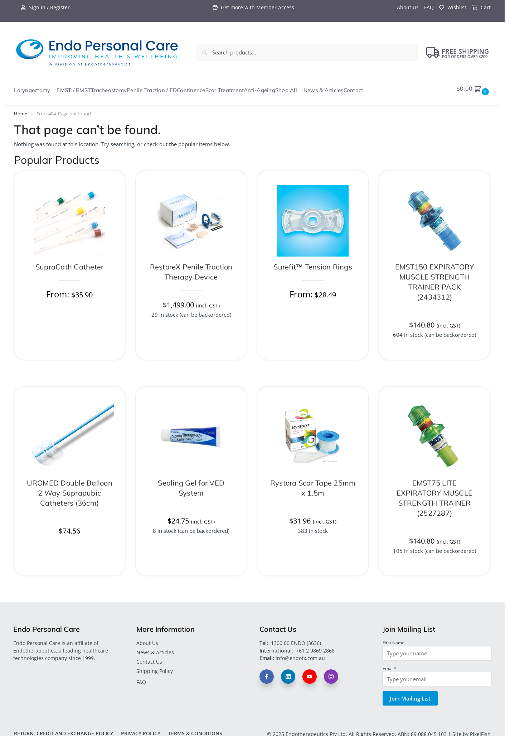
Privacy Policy (140, 729)
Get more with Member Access (253, 7)
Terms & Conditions (195, 729)
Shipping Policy (154, 667)
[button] (473, 88)
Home (20, 110)
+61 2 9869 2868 (315, 646)
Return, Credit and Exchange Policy (63, 729)
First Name (393, 639)
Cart (481, 7)
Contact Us (149, 657)
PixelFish (480, 730)
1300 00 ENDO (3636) (296, 639)
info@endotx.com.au (300, 654)
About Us (408, 7)
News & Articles (155, 648)
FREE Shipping (457, 52)
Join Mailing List (410, 694)
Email (389, 665)
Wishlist (452, 7)
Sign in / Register (45, 7)
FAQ (429, 7)
